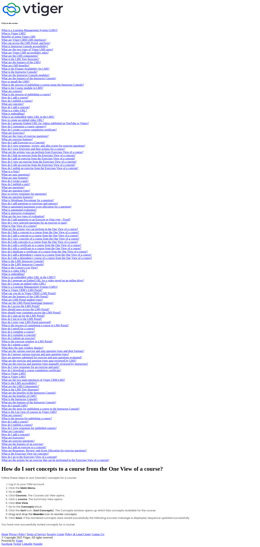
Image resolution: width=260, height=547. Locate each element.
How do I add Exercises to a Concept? (23, 142)
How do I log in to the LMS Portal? (21, 318)
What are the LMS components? (19, 55)
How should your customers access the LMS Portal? (31, 312)
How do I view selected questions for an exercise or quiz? (34, 222)
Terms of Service (36, 534)
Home (4, 534)
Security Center (56, 534)
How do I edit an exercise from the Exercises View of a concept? (38, 164)
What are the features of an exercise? (22, 444)
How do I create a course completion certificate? (29, 129)
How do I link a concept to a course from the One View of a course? (40, 232)
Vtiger (19, 540)
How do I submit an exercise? (18, 338)
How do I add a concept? (15, 107)
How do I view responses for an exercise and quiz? (30, 367)
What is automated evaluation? (19, 209)
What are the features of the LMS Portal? (24, 296)
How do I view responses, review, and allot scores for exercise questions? (43, 145)
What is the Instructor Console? (19, 71)
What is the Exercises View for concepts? (25, 453)
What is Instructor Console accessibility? (24, 46)
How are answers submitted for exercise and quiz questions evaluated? (41, 357)
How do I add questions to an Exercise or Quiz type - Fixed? (35, 219)
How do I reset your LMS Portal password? (26, 322)
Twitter (17, 543)
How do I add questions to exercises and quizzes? (29, 203)
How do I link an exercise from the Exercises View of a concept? (38, 155)
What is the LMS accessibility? (19, 383)
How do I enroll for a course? (18, 328)
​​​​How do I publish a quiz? (15, 184)
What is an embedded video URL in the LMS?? (28, 277)
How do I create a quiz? (15, 181)
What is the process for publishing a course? (26, 418)
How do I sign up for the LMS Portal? (23, 315)
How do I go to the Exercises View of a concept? (29, 456)
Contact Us (98, 534)
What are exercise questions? (18, 440)
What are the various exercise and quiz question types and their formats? (42, 351)
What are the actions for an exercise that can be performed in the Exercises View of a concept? (55, 460)
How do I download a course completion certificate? (31, 370)
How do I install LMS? (14, 405)
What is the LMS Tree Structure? (20, 59)
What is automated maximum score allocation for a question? (36, 206)
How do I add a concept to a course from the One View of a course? (40, 235)
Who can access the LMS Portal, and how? (25, 43)
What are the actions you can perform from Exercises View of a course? (42, 152)
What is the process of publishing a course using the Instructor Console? (42, 84)
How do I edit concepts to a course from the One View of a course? (39, 241)
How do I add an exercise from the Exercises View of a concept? (38, 158)
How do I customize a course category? (23, 126)
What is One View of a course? (19, 225)
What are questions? (13, 187)
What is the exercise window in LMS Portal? (27, 341)
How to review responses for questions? (24, 193)
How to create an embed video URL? (22, 120)
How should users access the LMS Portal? (25, 309)
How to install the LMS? (15, 81)
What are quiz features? (14, 177)
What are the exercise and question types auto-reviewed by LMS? (38, 360)
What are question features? (17, 197)
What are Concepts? (12, 431)
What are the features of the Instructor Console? (28, 78)
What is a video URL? (14, 110)
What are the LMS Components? (20, 386)
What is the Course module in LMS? (22, 87)
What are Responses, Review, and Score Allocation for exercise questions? (44, 450)
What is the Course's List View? (19, 267)
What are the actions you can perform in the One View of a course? (39, 229)
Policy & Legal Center (78, 534)
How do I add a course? (15, 97)
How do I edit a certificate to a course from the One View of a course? (41, 248)
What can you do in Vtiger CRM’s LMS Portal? (28, 293)
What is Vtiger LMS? (13, 33)
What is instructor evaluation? (18, 213)
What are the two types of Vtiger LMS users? (27, 49)
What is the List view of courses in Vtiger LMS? (29, 412)
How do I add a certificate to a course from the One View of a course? (41, 245)
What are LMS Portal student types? (22, 299)
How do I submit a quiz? (15, 344)
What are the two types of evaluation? (23, 216)
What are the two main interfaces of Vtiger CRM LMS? (33, 379)
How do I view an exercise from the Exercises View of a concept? (39, 161)
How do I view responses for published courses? (29, 428)
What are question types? (15, 190)
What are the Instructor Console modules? (25, 75)
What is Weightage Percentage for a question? (27, 200)
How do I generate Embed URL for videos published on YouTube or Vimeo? (45, 123)
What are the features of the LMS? (21, 62)
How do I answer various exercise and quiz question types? (35, 354)
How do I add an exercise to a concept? (23, 447)
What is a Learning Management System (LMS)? (29, 30)
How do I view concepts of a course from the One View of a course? (40, 238)
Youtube (38, 543)
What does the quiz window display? (22, 347)
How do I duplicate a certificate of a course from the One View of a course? (44, 251)
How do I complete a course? (18, 331)
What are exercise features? (17, 139)
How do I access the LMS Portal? (20, 306)
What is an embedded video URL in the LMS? (27, 116)
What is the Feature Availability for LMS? (25, 68)
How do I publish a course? (17, 100)
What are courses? (11, 91)
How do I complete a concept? (18, 335)
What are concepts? (12, 104)
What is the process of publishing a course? (26, 94)
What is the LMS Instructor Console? (22, 261)
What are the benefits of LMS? (19, 395)
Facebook (6, 543)
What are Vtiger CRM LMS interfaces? (24, 39)
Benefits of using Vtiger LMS (18, 36)
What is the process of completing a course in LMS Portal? (35, 325)
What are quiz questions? (15, 174)
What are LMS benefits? (15, 65)
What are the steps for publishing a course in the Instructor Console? (40, 408)
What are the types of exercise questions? (25, 136)
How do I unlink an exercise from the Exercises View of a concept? (39, 168)
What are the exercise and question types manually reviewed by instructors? (44, 363)
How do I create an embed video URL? (23, 283)
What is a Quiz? (10, 171)
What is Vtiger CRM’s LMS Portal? (21, 290)
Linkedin (27, 543)
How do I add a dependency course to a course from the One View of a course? (46, 254)
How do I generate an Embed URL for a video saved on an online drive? (42, 280)
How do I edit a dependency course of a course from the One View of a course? (46, 258)
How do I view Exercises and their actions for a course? (33, 148)
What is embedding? (13, 113)
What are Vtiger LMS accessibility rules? (25, 52)
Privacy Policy (17, 534)
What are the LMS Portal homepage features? (27, 302)
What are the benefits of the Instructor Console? (28, 392)
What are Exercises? (13, 132)
